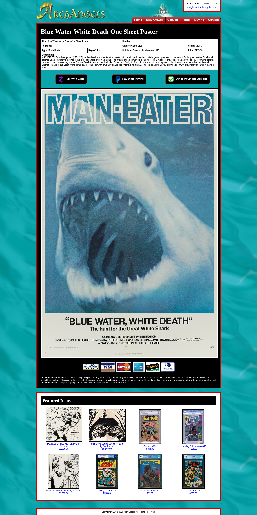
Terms (186, 19)
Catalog (172, 19)
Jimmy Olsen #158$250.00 (107, 474)
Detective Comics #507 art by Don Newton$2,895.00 (64, 428)
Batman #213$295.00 (193, 474)
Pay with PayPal (129, 79)
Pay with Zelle (71, 79)
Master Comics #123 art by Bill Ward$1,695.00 (63, 474)
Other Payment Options (187, 79)
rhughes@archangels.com (202, 7)
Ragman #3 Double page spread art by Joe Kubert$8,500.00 (107, 429)
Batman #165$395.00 (150, 429)
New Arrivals (154, 19)
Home (138, 19)
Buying (199, 19)
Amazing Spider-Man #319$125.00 (193, 429)
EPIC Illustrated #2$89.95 (150, 474)
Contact (213, 19)
